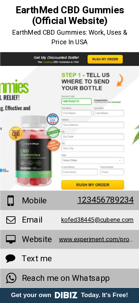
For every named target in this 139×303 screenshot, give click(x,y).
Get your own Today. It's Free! (69, 295)
